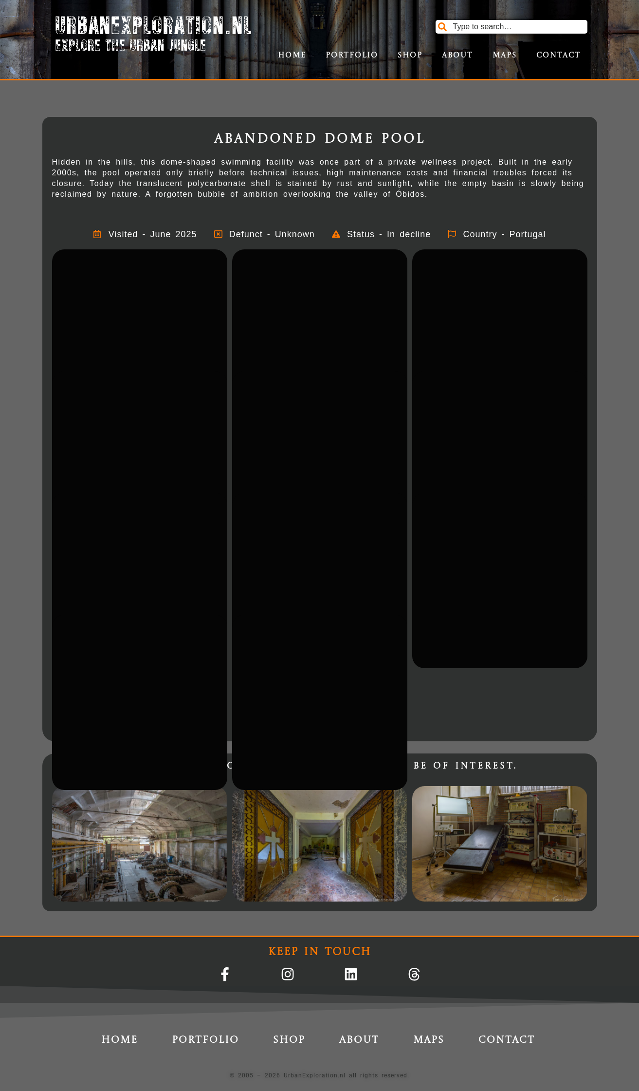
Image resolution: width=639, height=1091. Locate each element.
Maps (505, 55)
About (457, 55)
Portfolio (352, 55)
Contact (558, 55)
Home (292, 55)
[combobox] (511, 27)
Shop (410, 55)
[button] (139, 307)
